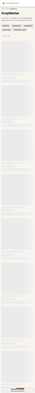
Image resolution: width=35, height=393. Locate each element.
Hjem (3, 9)
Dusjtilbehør (13, 9)
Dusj (7, 9)
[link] (25, 3)
